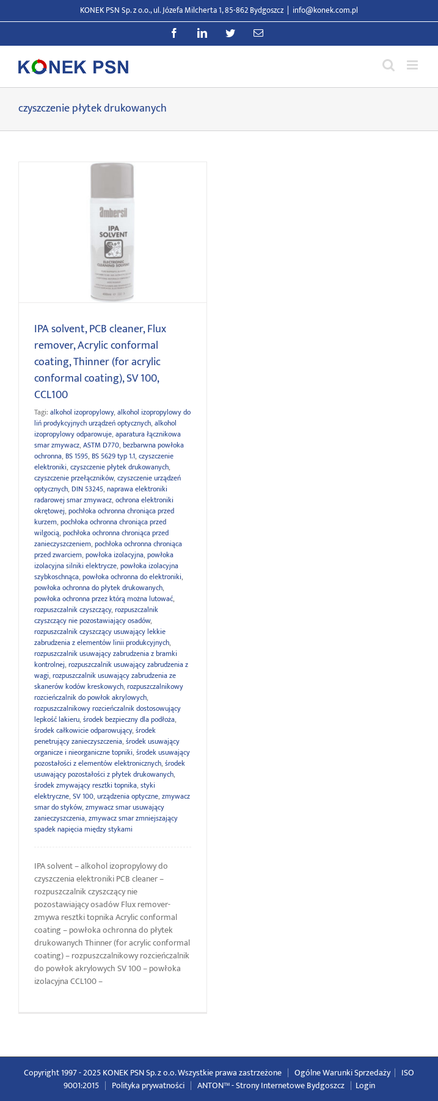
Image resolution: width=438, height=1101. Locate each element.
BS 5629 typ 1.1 (113, 456)
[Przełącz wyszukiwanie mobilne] (388, 65)
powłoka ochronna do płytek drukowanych (98, 588)
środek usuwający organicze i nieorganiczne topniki (107, 746)
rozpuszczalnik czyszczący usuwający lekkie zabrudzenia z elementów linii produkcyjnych (101, 637)
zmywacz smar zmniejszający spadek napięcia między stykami (106, 823)
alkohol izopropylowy (82, 412)
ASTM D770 (101, 445)
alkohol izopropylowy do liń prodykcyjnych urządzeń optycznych (112, 417)
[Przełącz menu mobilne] (413, 65)
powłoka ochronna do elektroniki (131, 577)
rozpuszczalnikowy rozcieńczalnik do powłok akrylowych (108, 692)
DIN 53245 (87, 489)
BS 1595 (76, 456)
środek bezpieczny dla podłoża (129, 719)
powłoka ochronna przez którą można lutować (103, 599)
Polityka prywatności (148, 1085)
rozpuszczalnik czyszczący (72, 610)
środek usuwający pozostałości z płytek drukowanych (109, 768)
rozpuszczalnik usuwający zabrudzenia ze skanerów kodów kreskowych (105, 681)
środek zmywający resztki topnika (85, 785)
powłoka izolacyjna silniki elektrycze (103, 560)
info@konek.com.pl (325, 10)
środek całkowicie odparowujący (83, 730)
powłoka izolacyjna (115, 555)
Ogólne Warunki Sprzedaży (342, 1073)
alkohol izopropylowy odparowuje (105, 428)
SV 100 (83, 796)
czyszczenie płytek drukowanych (119, 467)
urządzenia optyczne (127, 796)
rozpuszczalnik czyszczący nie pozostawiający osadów (96, 615)
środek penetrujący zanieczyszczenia (95, 735)
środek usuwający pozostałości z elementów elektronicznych (112, 757)
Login (365, 1085)
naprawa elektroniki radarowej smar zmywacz (100, 494)
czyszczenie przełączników (74, 478)
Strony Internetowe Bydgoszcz (290, 1085)
